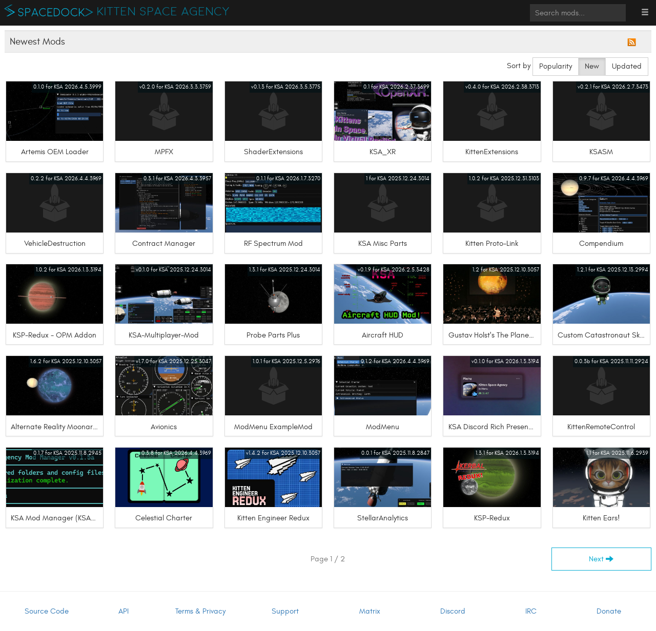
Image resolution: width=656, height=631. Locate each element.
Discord (452, 611)
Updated (627, 66)
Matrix (369, 611)
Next (601, 559)
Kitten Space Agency (163, 12)
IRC (531, 611)
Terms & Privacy (200, 611)
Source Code (47, 611)
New (592, 66)
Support (285, 611)
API (123, 611)
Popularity (555, 66)
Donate (609, 611)
